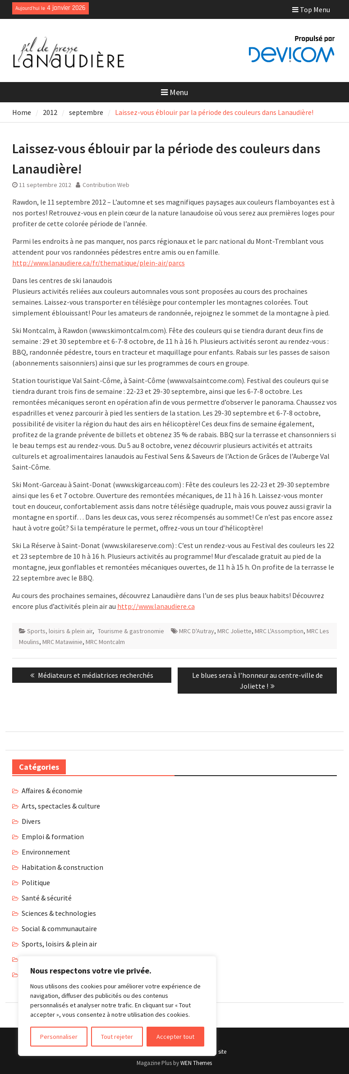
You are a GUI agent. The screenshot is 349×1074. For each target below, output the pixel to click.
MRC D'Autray (196, 631)
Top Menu (311, 9)
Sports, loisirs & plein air (59, 631)
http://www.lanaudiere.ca (156, 606)
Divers (31, 821)
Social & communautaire (59, 928)
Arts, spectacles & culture (61, 805)
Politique (36, 882)
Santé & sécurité (47, 897)
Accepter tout (175, 1037)
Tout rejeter (117, 1037)
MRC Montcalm (105, 642)
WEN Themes (196, 1063)
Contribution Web (106, 185)
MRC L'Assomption (279, 631)
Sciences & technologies (59, 913)
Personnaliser (59, 1037)
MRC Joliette (234, 631)
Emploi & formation (53, 836)
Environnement (46, 851)
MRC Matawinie (62, 642)
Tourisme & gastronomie (131, 631)
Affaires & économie (52, 790)
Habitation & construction (62, 867)
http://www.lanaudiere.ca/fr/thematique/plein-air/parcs (98, 262)
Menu (174, 92)
